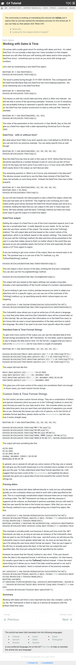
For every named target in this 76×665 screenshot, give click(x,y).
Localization (47, 663)
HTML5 (53, 8)
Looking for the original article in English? (30, 32)
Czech (35, 636)
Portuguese (57, 639)
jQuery (72, 8)
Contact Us (33, 663)
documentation (19, 344)
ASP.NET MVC (15, 8)
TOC (70, 3)
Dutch (54, 636)
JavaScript (62, 8)
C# (6, 8)
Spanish (35, 642)
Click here (46, 647)
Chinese (15, 636)
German (15, 639)
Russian (15, 642)
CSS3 (45, 8)
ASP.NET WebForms (32, 8)
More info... (17, 29)
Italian (35, 639)
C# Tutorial (14, 3)
